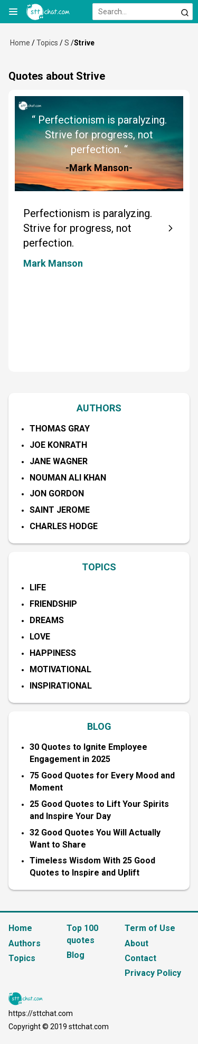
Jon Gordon (57, 493)
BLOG (99, 726)
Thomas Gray (60, 429)
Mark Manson (53, 263)
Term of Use (150, 928)
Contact (140, 958)
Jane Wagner (59, 461)
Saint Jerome (60, 510)
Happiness (53, 653)
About (136, 943)
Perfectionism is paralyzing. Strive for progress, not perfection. (87, 228)
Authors (24, 943)
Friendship (53, 604)
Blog (75, 955)
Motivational (60, 669)
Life (38, 587)
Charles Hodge (64, 526)
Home (20, 43)
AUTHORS (99, 407)
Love (40, 637)
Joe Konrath (58, 445)
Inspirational (61, 686)
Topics (47, 43)
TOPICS (99, 566)
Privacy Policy (153, 973)
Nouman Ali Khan (68, 478)
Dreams (47, 620)
